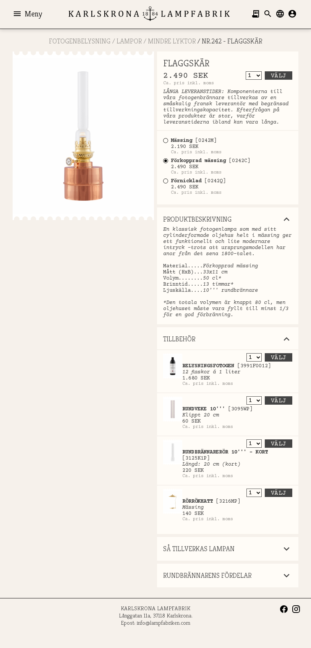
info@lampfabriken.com (163, 622)
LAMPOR (129, 41)
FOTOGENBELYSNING (79, 41)
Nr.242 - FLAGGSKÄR (232, 41)
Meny (27, 14)
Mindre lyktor (172, 41)
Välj (278, 75)
